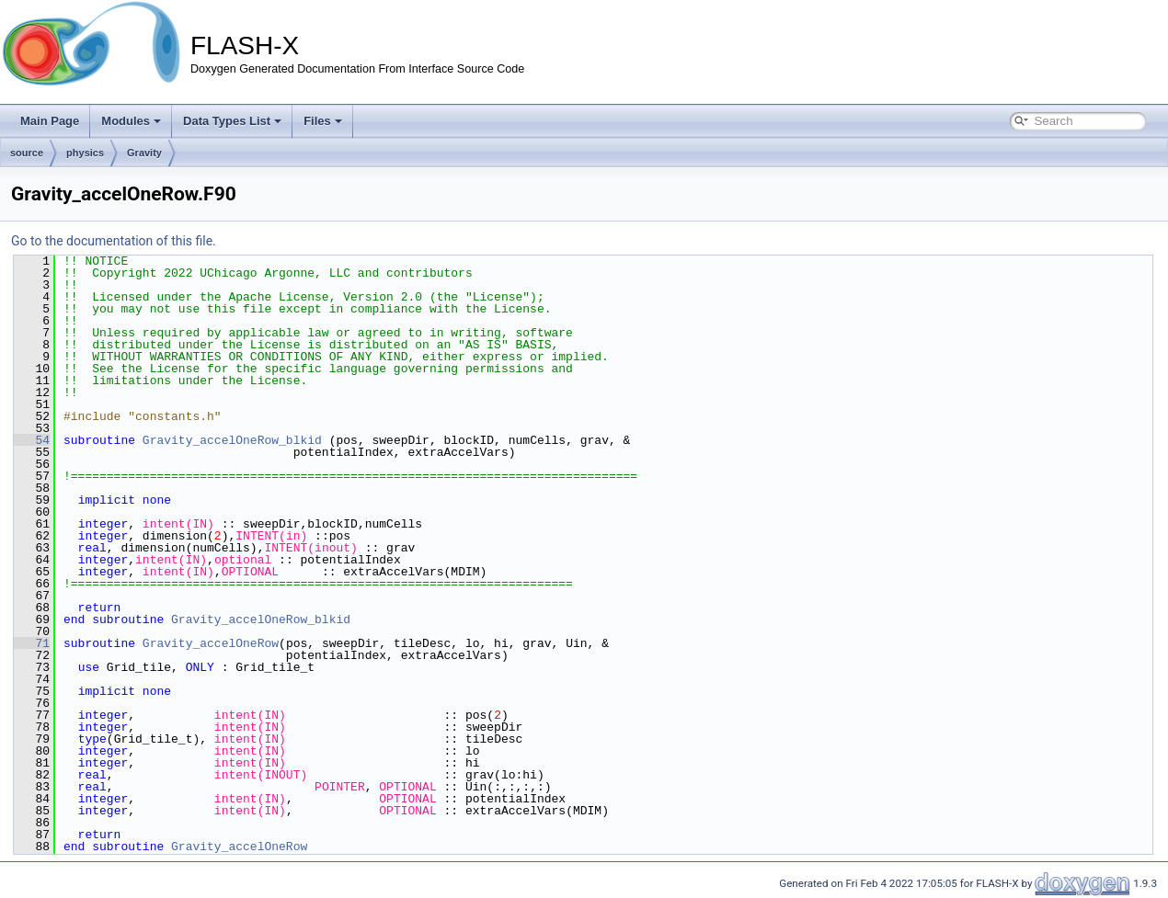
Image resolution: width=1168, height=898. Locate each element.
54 (32, 440)
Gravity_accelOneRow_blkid (232, 440)
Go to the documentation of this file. (113, 240)
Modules (131, 121)
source (26, 152)
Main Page (49, 121)
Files (322, 121)
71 (32, 643)
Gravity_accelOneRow (211, 643)
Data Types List (232, 121)
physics (85, 152)
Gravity (144, 152)
